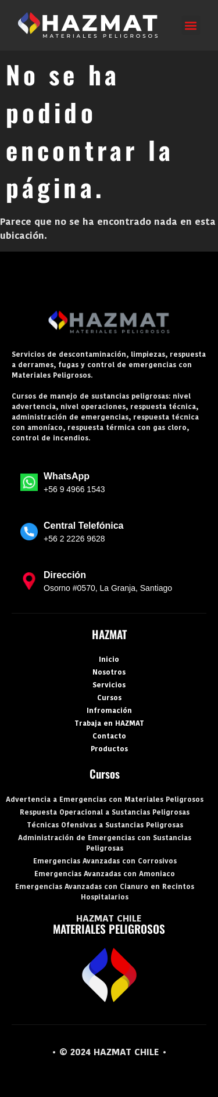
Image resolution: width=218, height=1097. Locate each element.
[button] (191, 25)
